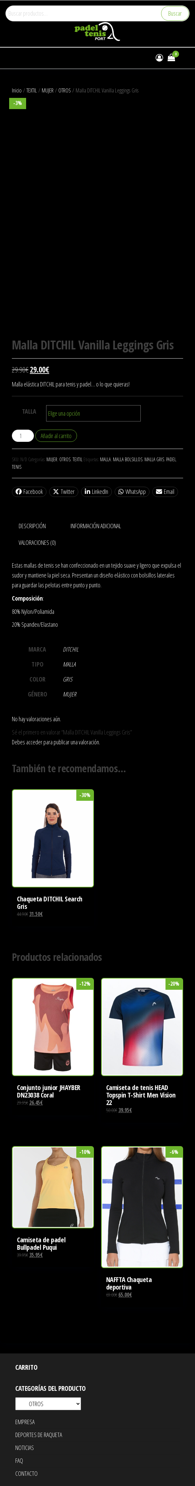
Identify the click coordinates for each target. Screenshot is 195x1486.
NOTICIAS (24, 1448)
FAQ (19, 1460)
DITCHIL (70, 649)
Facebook (29, 491)
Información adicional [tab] (96, 526)
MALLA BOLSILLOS (127, 459)
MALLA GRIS (154, 459)
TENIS (16, 467)
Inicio (17, 90)
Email (165, 491)
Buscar (175, 13)
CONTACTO (26, 1473)
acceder (34, 742)
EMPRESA (25, 1422)
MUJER (48, 90)
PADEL (171, 459)
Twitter (64, 491)
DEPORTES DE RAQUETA (38, 1435)
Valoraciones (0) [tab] (37, 542)
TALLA (29, 411)
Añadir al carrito (56, 436)
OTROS (64, 90)
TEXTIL (31, 90)
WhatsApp (132, 491)
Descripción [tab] (32, 526)
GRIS (67, 679)
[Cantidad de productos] (23, 436)
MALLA (105, 459)
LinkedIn (96, 491)
